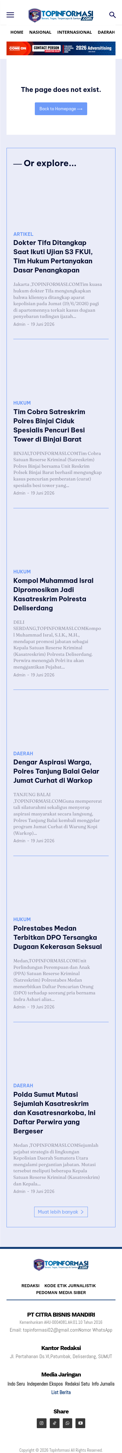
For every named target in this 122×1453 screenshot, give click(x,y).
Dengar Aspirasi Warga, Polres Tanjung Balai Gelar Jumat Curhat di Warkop (56, 771)
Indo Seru (16, 1384)
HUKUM (22, 403)
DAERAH (23, 754)
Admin (19, 324)
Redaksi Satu (77, 1384)
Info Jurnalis (103, 1384)
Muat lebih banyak (61, 1212)
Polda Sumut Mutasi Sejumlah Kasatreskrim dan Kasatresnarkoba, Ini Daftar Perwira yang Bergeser (54, 1112)
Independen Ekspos (45, 1384)
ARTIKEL (23, 234)
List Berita (61, 1392)
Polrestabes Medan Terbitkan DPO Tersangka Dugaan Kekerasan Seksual (57, 937)
